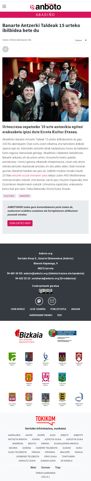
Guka (79, 448)
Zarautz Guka (27, 460)
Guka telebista (17, 452)
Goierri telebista (47, 448)
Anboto (78, 435)
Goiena (26, 448)
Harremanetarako (40, 315)
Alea (52, 435)
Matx (33, 467)
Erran (45, 443)
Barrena (17, 443)
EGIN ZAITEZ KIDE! (19, 223)
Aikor (28, 435)
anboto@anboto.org (36, 273)
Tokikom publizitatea (45, 473)
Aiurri (41, 435)
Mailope (65, 452)
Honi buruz (18, 309)
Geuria (13, 448)
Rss (59, 315)
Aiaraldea (14, 435)
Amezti (65, 435)
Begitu (32, 443)
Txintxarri (68, 456)
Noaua (79, 452)
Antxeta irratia (17, 439)
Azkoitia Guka (74, 439)
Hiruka (36, 452)
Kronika (50, 452)
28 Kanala (66, 460)
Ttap (58, 467)
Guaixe (67, 448)
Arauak (75, 309)
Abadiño (45, 14)
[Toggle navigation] (4, 6)
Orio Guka (50, 456)
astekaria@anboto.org (45, 278)
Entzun (78, 40)
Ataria (36, 439)
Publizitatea (58, 309)
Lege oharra (37, 309)
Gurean (45, 467)
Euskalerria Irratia (66, 443)
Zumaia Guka (48, 460)
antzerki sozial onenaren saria (29, 175)
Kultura (9, 196)
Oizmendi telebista (27, 456)
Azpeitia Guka (53, 439)
